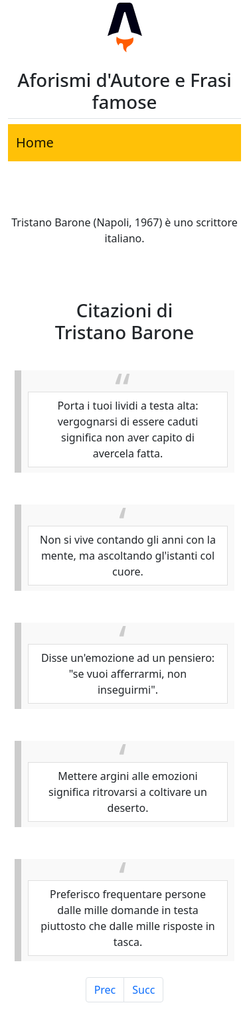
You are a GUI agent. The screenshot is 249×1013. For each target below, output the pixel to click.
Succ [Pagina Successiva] (143, 989)
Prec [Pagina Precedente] (105, 989)
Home (35, 142)
